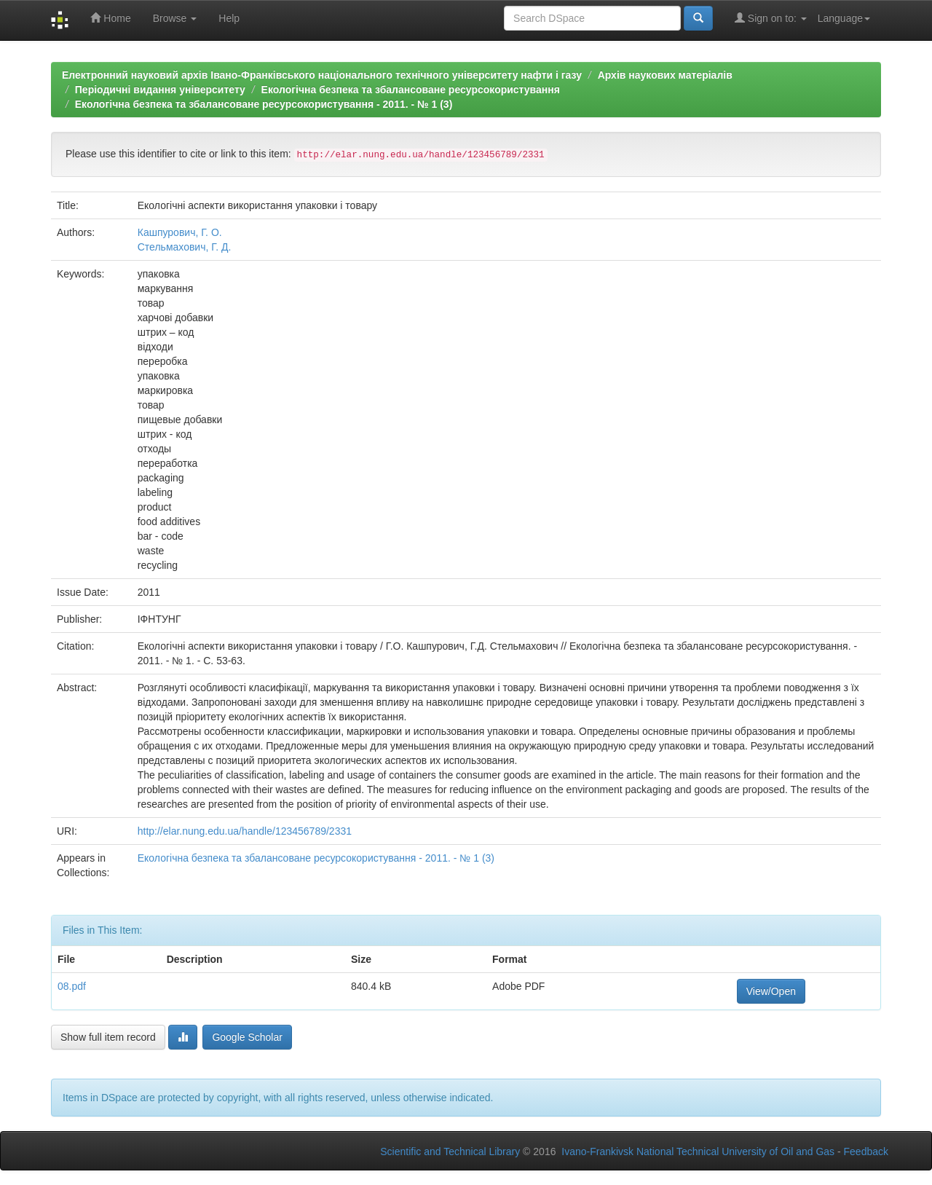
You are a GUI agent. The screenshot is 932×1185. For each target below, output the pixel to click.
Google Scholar (247, 1037)
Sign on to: (771, 18)
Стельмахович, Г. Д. (185, 247)
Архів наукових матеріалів (665, 75)
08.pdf (72, 986)
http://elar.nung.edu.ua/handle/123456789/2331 (245, 831)
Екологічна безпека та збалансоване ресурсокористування (410, 89)
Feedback (866, 1151)
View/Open (771, 991)
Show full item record (108, 1037)
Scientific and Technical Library (450, 1151)
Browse (175, 18)
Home (110, 18)
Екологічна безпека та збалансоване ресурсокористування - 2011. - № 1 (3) (264, 104)
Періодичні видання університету (160, 89)
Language (844, 18)
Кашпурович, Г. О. (180, 232)
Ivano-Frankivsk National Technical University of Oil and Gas (697, 1151)
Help (229, 18)
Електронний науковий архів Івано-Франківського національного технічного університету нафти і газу (322, 75)
